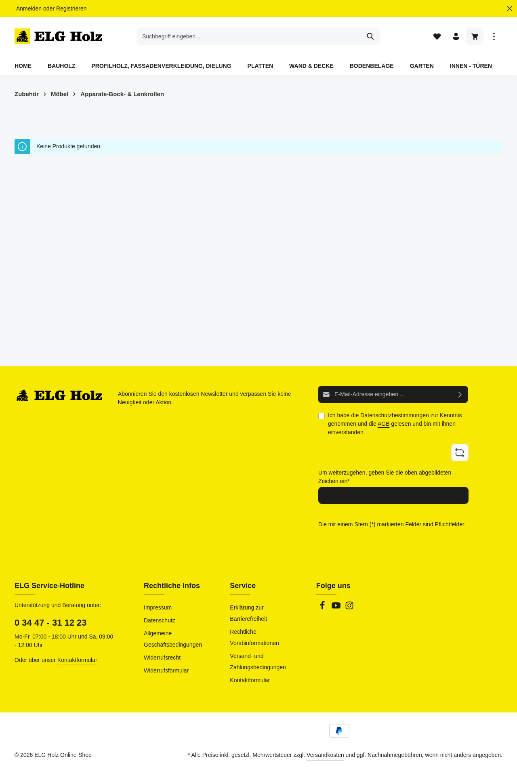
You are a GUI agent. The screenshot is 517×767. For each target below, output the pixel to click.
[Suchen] (370, 36)
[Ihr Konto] (455, 36)
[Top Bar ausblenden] (509, 9)
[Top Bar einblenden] (493, 36)
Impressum (158, 607)
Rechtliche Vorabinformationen (254, 637)
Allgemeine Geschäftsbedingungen (173, 639)
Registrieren (71, 8)
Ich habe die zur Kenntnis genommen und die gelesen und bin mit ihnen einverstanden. (395, 424)
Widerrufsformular (166, 670)
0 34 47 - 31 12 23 (51, 623)
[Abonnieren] (460, 394)
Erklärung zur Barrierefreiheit (248, 613)
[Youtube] (337, 608)
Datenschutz (159, 620)
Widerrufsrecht (162, 657)
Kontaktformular (77, 660)
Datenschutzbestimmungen (394, 415)
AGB (384, 424)
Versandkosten (325, 755)
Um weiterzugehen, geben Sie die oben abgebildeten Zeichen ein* (384, 476)
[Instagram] (349, 608)
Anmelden (29, 8)
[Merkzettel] (437, 36)
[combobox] (249, 36)
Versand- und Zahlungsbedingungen (258, 661)
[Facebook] (323, 608)
